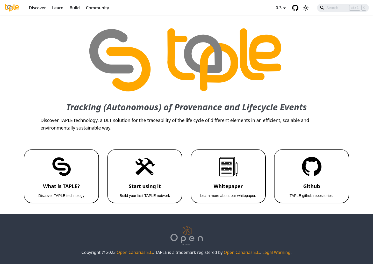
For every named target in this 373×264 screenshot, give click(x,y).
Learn (57, 8)
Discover (37, 8)
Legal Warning (276, 252)
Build (75, 8)
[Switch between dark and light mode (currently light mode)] (306, 8)
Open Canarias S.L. (135, 252)
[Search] (343, 8)
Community (97, 8)
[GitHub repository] (295, 8)
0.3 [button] (279, 8)
